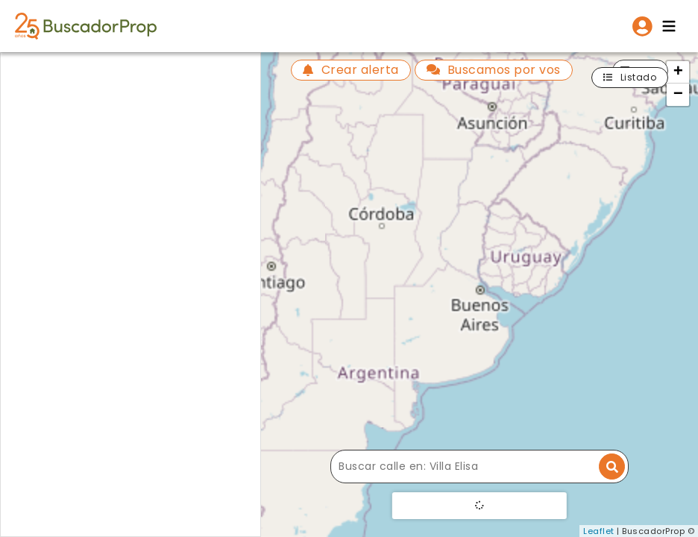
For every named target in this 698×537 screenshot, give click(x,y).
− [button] (678, 95)
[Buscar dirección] (612, 466)
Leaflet (598, 531)
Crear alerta (351, 69)
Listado (629, 77)
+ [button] (678, 72)
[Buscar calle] (479, 466)
